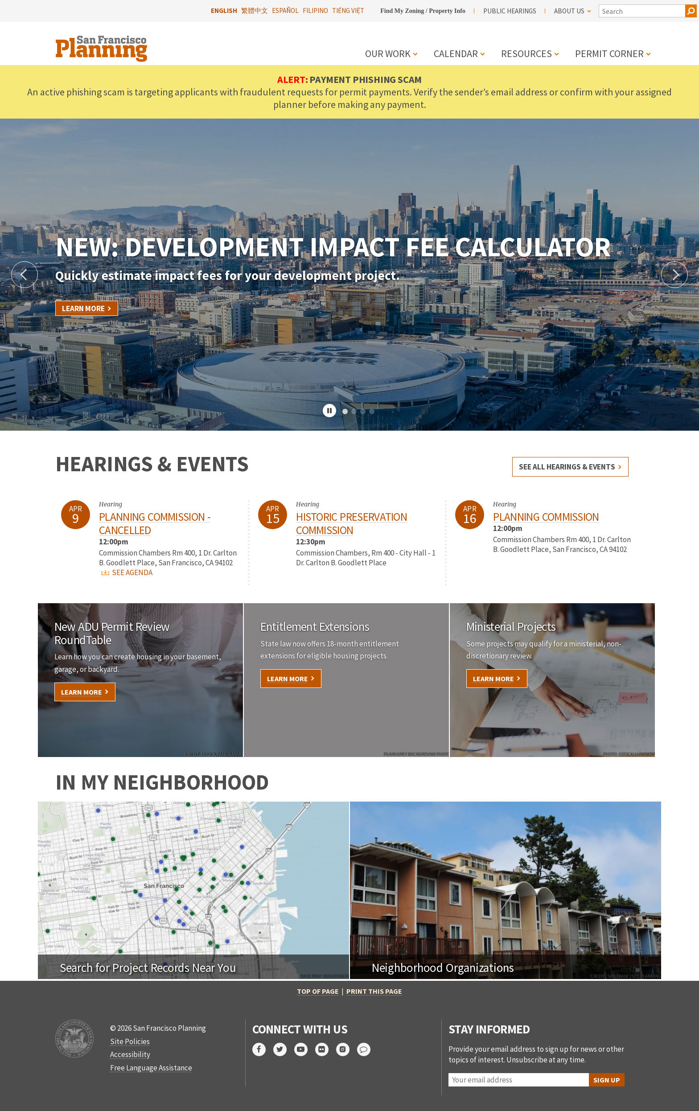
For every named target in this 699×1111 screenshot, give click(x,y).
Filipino (315, 10)
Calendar (456, 53)
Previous (24, 274)
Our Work (388, 53)
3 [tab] (362, 411)
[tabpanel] (349, 275)
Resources (526, 53)
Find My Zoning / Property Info (422, 11)
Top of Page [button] (318, 991)
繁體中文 (254, 10)
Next (674, 274)
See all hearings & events (567, 467)
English (224, 10)
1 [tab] (345, 411)
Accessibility (130, 1054)
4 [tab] (371, 411)
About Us (572, 11)
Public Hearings (509, 11)
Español (285, 10)
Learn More (83, 308)
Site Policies (130, 1041)
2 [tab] (354, 411)
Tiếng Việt (348, 10)
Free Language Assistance (151, 1068)
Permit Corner (609, 53)
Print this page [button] (374, 991)
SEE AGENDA (127, 572)
